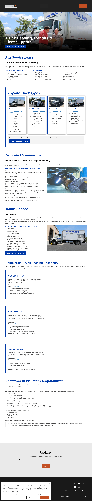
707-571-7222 (15, 359)
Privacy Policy (69, 490)
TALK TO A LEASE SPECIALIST (15, 46)
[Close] (49, 483)
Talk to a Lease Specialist (19, 141)
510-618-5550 (15, 286)
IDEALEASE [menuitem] (44, 6)
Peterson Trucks (65, 496)
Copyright (55, 490)
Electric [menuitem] (36, 6)
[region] (26, 491)
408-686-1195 (15, 324)
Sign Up (46, 466)
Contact (82, 6)
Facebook (75, 483)
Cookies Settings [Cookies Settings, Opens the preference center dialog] (32, 497)
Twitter (83, 483)
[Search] (75, 6)
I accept (44, 497)
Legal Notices (62, 490)
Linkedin (79, 483)
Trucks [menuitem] (29, 6)
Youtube (75, 487)
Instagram (79, 487)
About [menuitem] (62, 6)
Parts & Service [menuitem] (53, 6)
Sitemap (84, 490)
